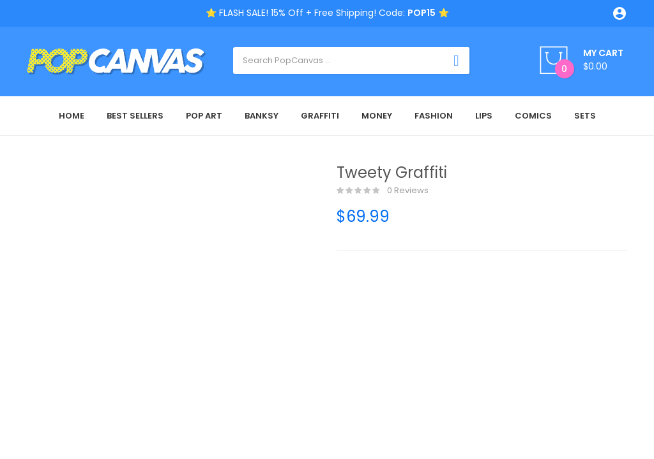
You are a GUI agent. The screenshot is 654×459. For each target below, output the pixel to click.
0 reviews (383, 190)
